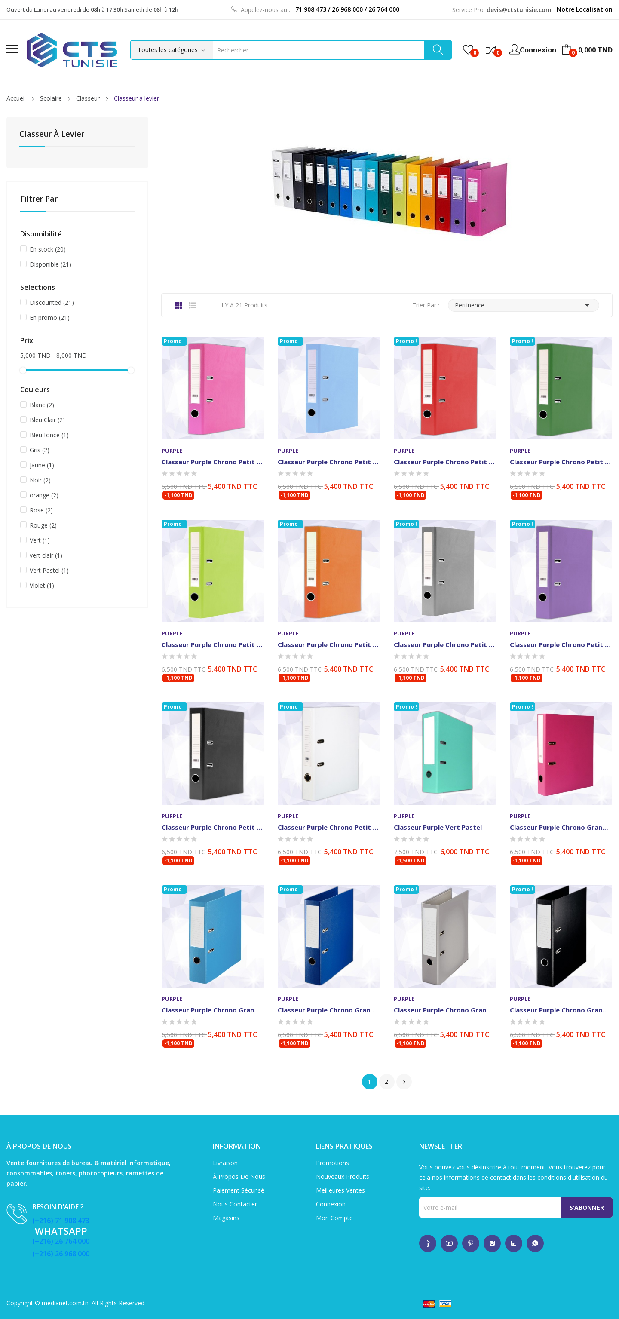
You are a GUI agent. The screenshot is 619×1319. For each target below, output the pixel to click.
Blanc (42, 405)
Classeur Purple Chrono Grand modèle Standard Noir (561, 1010)
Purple (172, 451)
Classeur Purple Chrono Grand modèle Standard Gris (445, 1010)
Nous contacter (235, 1204)
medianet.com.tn (65, 1303)
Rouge (43, 525)
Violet (42, 585)
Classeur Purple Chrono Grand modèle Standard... (329, 1010)
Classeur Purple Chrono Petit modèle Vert (561, 462)
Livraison (225, 1163)
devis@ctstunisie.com (519, 10)
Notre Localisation (585, 9)
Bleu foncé (49, 435)
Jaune (42, 465)
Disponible (50, 264)
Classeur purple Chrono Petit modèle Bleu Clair (329, 462)
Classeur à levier (51, 134)
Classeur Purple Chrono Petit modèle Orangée (329, 644)
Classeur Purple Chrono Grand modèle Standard (561, 827)
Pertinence (523, 305)
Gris (39, 450)
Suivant (404, 1082)
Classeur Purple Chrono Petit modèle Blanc (329, 827)
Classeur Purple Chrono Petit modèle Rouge (445, 462)
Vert (40, 540)
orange (44, 495)
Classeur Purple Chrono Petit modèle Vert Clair (213, 644)
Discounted (52, 302)
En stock (48, 249)
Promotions (332, 1163)
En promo (50, 317)
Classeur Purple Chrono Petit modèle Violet (561, 644)
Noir (40, 480)
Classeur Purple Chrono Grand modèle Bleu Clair (213, 1010)
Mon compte (334, 1218)
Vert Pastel (49, 570)
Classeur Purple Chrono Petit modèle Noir (213, 827)
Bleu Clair (47, 420)
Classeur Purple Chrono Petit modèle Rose (213, 462)
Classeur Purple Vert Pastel (438, 827)
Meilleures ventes (340, 1190)
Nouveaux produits (342, 1176)
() (468, 50)
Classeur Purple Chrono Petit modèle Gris (445, 644)
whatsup (427, 1243)
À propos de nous (239, 1176)
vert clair (46, 555)
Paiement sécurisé (238, 1190)
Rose (41, 510)
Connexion (331, 1204)
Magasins (226, 1218)
